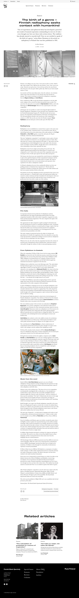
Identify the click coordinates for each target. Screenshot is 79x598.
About (18, 1)
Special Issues (29, 6)
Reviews (44, 6)
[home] (5, 6)
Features (37, 6)
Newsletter (12, 1)
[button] (6, 1)
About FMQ (40, 569)
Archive (38, 575)
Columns (50, 6)
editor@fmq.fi (6, 580)
